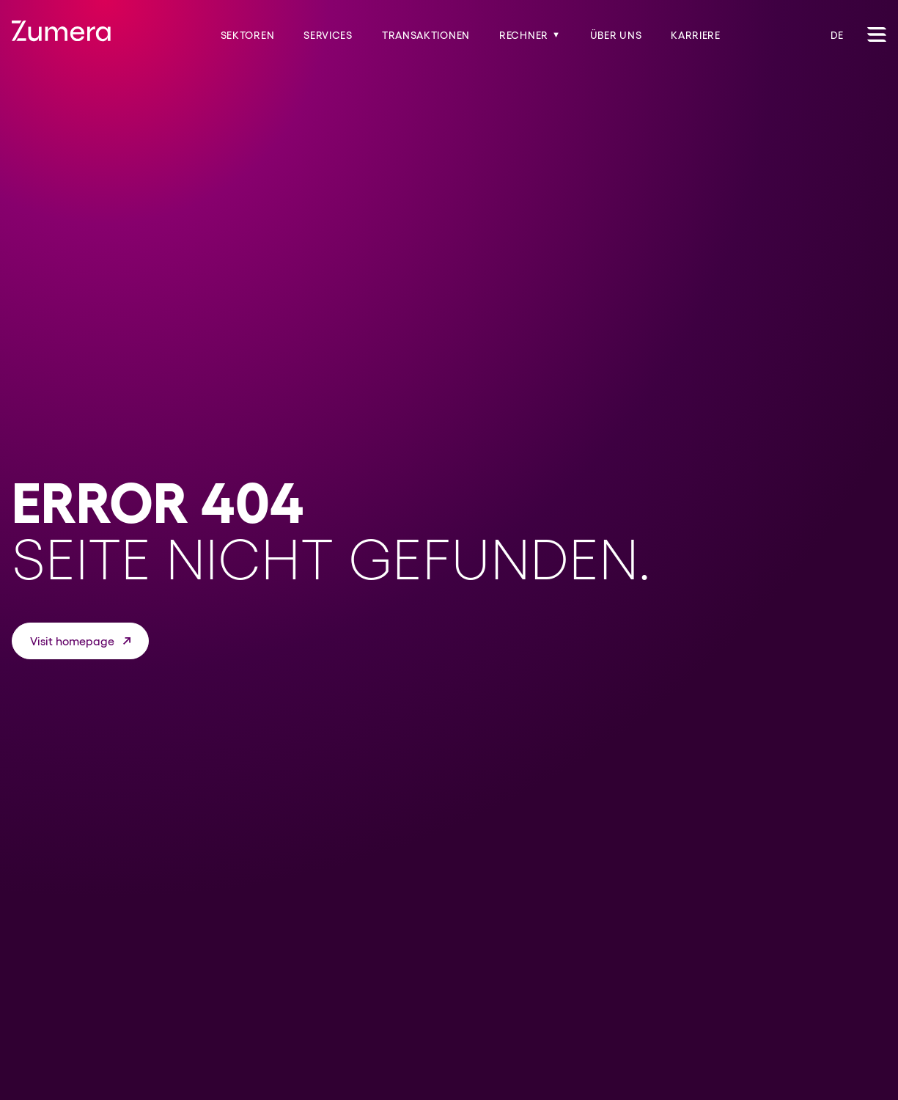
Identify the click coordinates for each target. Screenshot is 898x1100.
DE (837, 35)
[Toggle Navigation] (876, 34)
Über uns (616, 35)
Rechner (530, 35)
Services (328, 35)
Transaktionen (426, 35)
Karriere (696, 35)
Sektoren (248, 35)
